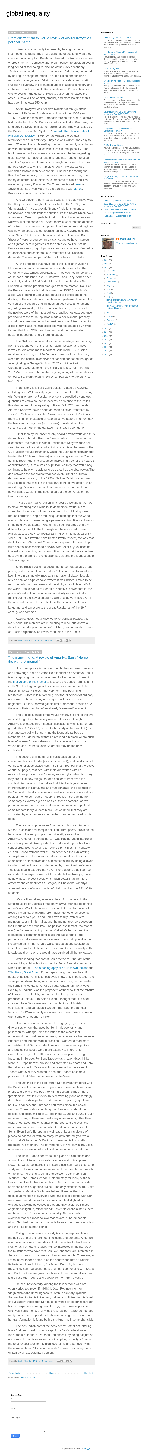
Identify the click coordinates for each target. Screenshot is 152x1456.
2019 (106, 336)
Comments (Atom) (27, 1378)
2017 (106, 343)
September (111, 282)
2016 (106, 347)
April (109, 313)
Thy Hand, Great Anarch (25, 972)
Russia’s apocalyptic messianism (117, 216)
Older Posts (89, 1373)
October (110, 278)
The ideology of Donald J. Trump (117, 213)
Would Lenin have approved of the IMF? (120, 209)
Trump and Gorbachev (113, 97)
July (109, 289)
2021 (106, 328)
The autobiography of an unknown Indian (60, 968)
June (109, 293)
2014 (106, 354)
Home (51, 1373)
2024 (106, 260)
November (111, 274)
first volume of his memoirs (30, 681)
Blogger (87, 1448)
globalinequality (28, 13)
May (109, 296)
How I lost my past (111, 69)
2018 (106, 340)
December (111, 271)
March (109, 316)
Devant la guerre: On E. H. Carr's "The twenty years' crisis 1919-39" (120, 113)
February (111, 320)
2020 (106, 332)
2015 (106, 351)
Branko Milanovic (127, 239)
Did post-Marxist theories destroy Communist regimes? (117, 130)
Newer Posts (14, 1373)
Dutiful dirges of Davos (113, 145)
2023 (106, 264)
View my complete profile (126, 243)
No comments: (47, 640)
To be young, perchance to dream (118, 37)
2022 (106, 267)
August (110, 285)
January (110, 324)
